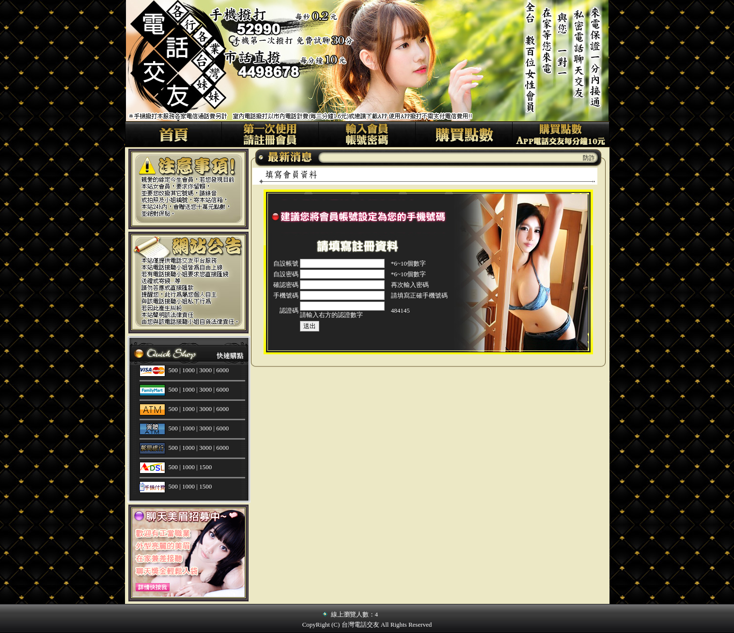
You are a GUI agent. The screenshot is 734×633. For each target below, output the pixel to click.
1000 (188, 370)
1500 (205, 467)
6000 (222, 370)
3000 (205, 370)
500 (173, 370)
